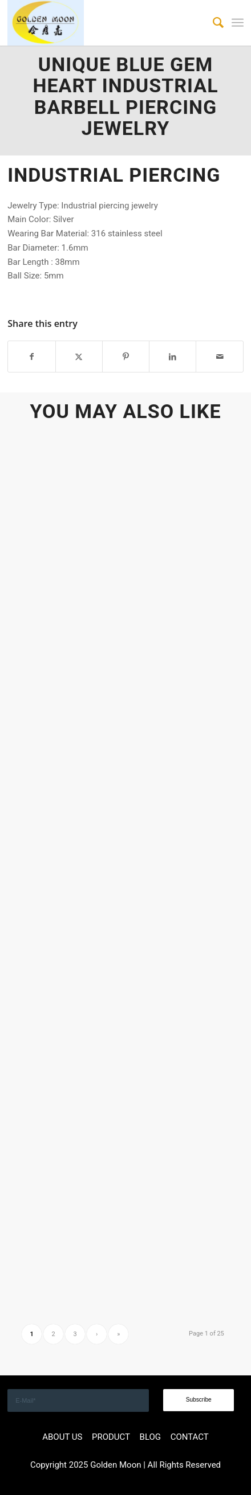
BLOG (150, 1437)
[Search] (212, 23)
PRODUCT (111, 1437)
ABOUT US (62, 1437)
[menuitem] (212, 23)
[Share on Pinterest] (126, 356)
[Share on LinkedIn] (172, 356)
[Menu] (238, 22)
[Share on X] (79, 356)
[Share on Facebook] (31, 356)
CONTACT (190, 1437)
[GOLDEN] (101, 23)
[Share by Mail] (219, 356)
